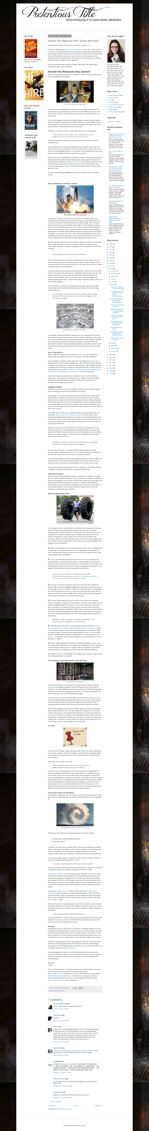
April (112, 343)
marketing (62, 990)
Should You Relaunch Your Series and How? (117, 317)
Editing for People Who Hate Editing (116, 202)
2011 (111, 365)
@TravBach (70, 948)
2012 (111, 362)
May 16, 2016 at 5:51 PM (61, 1042)
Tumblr (63, 976)
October (113, 271)
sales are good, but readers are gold (68, 415)
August (113, 276)
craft (52, 974)
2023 (111, 252)
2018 (111, 263)
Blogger (82, 1125)
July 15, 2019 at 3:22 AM (60, 1055)
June (112, 282)
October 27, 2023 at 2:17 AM (62, 1072)
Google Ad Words (68, 628)
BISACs (79, 354)
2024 (111, 249)
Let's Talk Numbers (115, 105)
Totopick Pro (57, 1092)
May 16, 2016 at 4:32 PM (61, 1020)
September (114, 273)
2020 (111, 258)
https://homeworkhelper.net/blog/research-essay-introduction (75, 1050)
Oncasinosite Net (59, 1079)
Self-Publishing (113, 107)
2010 (111, 368)
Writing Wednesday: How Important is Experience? (117, 323)
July (112, 279)
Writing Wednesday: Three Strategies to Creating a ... (117, 311)
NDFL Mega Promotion (84, 576)
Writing (111, 109)
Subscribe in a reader (114, 121)
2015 (111, 354)
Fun (110, 100)
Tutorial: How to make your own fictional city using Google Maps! (115, 168)
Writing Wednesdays (115, 112)
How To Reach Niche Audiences (117, 338)
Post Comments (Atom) (63, 1109)
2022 (111, 255)
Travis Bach (57, 1015)
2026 (111, 244)
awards (64, 891)
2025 (111, 247)
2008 (111, 371)
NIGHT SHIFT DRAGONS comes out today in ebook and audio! (116, 219)
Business (55, 990)
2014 (111, 357)
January (113, 351)
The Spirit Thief (76, 162)
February (114, 348)
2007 (111, 373)
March (113, 346)
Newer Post (52, 1105)
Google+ (69, 976)
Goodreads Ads (80, 628)
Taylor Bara (57, 1048)
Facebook (56, 976)
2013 (111, 360)
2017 (111, 266)
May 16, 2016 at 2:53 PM (61, 1009)
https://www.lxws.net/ (65, 1064)
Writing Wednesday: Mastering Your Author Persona (117, 333)
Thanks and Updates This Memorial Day (117, 287)
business (60, 974)
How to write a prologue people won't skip (116, 186)
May (112, 284)
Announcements (114, 95)
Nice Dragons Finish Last (56, 874)
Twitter (50, 976)
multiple (59, 891)
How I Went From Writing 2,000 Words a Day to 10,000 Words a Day (116, 135)
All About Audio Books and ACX (117, 305)
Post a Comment (56, 1101)
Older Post (98, 1105)
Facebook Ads (91, 628)
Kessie (55, 1026)
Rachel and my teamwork (73, 49)
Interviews (112, 102)
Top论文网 (56, 1061)
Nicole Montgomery (59, 1004)
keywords (95, 361)
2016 (111, 268)
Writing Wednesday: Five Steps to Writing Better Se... (117, 300)
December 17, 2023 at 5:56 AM (62, 1086)
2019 (111, 260)
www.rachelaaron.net (57, 980)
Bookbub (85, 559)
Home (75, 1105)
